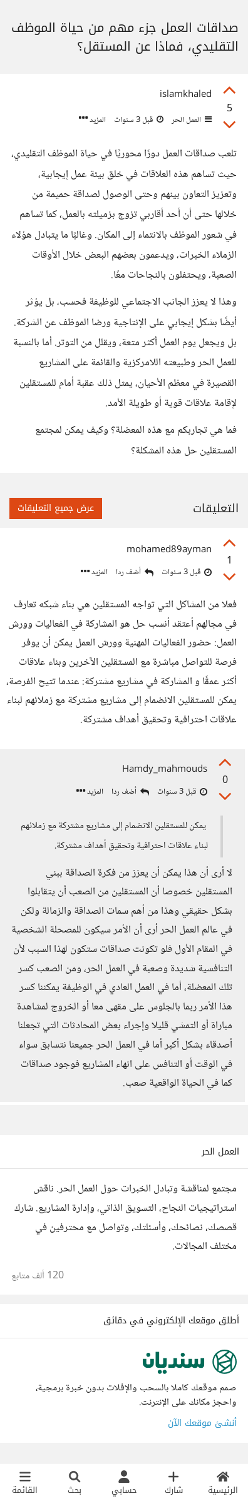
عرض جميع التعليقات (56, 508)
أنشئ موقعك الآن (202, 1423)
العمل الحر (191, 120)
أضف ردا (134, 573)
